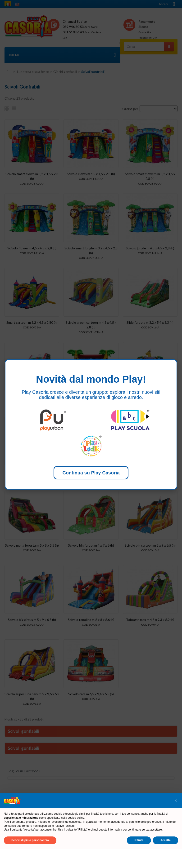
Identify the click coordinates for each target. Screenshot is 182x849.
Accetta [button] (165, 840)
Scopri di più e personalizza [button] (30, 840)
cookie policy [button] (76, 817)
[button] (176, 800)
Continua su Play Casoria (90, 472)
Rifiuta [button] (138, 840)
